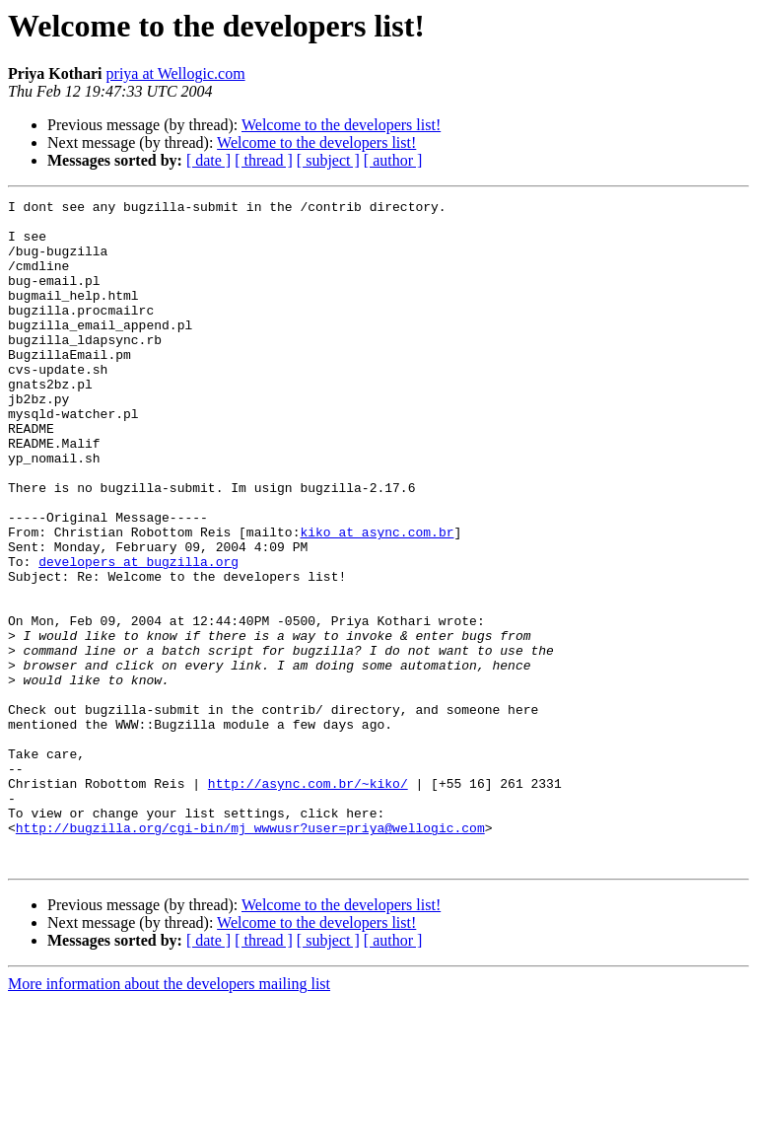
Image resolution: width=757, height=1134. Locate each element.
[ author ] (393, 160)
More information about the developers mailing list (169, 1116)
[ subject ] (328, 160)
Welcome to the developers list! (341, 124)
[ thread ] (264, 160)
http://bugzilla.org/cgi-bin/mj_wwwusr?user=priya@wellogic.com (250, 954)
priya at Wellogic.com (175, 73)
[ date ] (208, 160)
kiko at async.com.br (376, 599)
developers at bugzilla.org (138, 635)
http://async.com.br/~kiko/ (308, 901)
